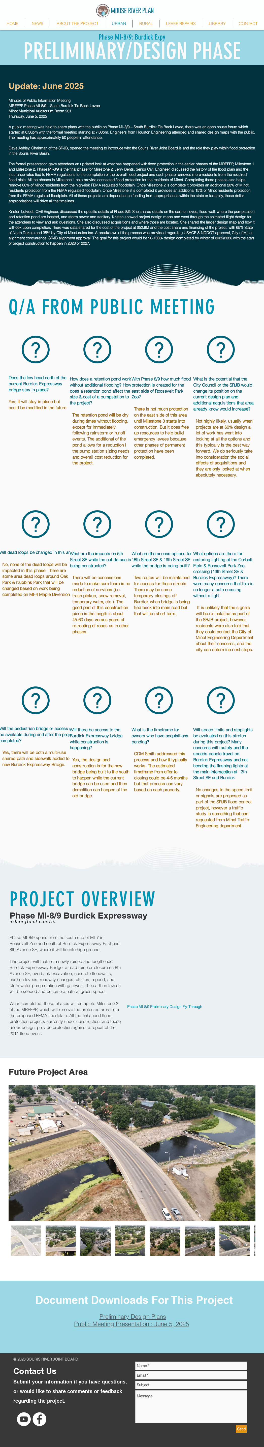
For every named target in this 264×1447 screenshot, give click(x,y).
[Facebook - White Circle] (39, 1419)
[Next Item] (247, 1153)
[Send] (241, 1429)
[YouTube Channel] (24, 1419)
